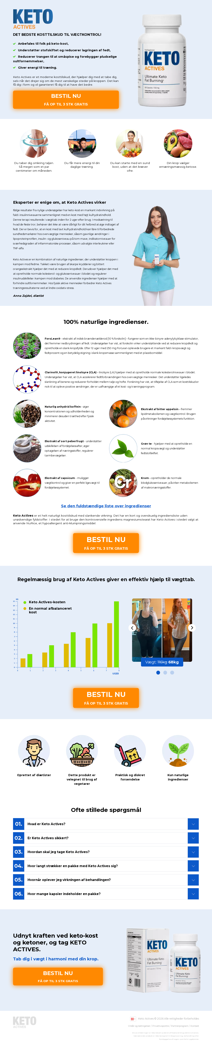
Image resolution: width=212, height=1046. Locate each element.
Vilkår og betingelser (139, 1026)
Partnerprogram (179, 1026)
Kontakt (194, 1026)
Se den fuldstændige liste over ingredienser (106, 506)
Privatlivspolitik (160, 1026)
